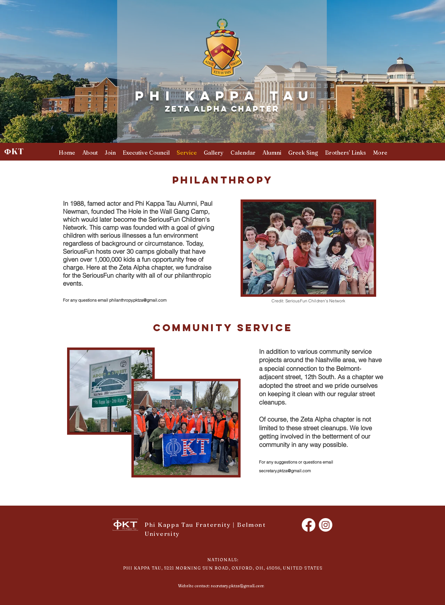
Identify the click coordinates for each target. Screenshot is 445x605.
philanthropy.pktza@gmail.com (138, 300)
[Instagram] (325, 525)
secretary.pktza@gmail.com (285, 470)
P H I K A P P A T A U (222, 95)
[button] (346, 152)
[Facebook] (308, 525)
